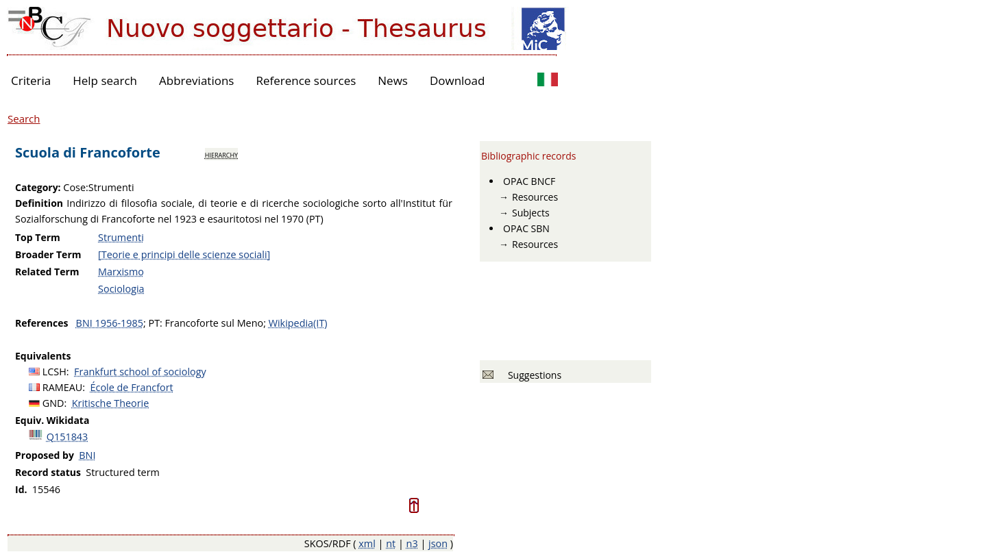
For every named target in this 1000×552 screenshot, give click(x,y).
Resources (535, 196)
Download (457, 80)
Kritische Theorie (110, 403)
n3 (412, 543)
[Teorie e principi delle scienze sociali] (184, 254)
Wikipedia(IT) (298, 322)
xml (367, 543)
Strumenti (121, 237)
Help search (105, 80)
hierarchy (221, 154)
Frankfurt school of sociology (140, 371)
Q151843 (67, 436)
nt (390, 543)
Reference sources (306, 80)
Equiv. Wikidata (52, 420)
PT (154, 322)
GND (53, 403)
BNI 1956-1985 (109, 322)
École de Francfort (131, 387)
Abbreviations (196, 80)
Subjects (531, 212)
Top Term (37, 237)
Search (24, 118)
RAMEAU (62, 387)
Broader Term (48, 254)
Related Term (47, 271)
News (393, 80)
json (438, 543)
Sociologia (121, 288)
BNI (87, 455)
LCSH (54, 371)
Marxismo (121, 271)
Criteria (31, 80)
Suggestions (532, 374)
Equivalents (43, 355)
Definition (39, 203)
